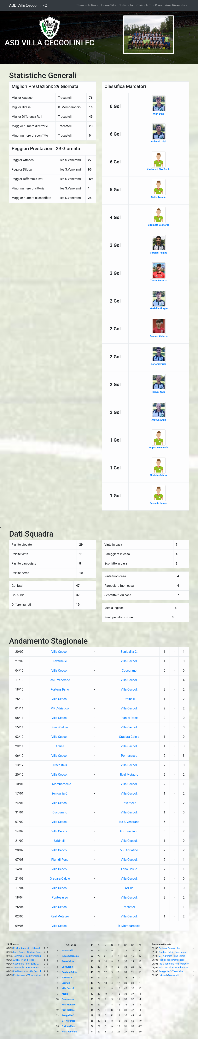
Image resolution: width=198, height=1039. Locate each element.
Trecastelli (60, 765)
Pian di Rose (129, 718)
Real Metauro (129, 774)
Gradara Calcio (129, 737)
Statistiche (126, 5)
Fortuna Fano (60, 689)
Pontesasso (129, 755)
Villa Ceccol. (59, 651)
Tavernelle (60, 661)
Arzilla (59, 746)
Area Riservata (175, 5)
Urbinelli (129, 699)
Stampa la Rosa (87, 5)
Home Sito (108, 5)
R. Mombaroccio (60, 784)
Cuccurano (129, 670)
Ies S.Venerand (60, 680)
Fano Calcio (60, 727)
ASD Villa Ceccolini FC (28, 5)
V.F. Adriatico (60, 708)
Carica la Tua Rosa (149, 5)
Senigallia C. (129, 651)
